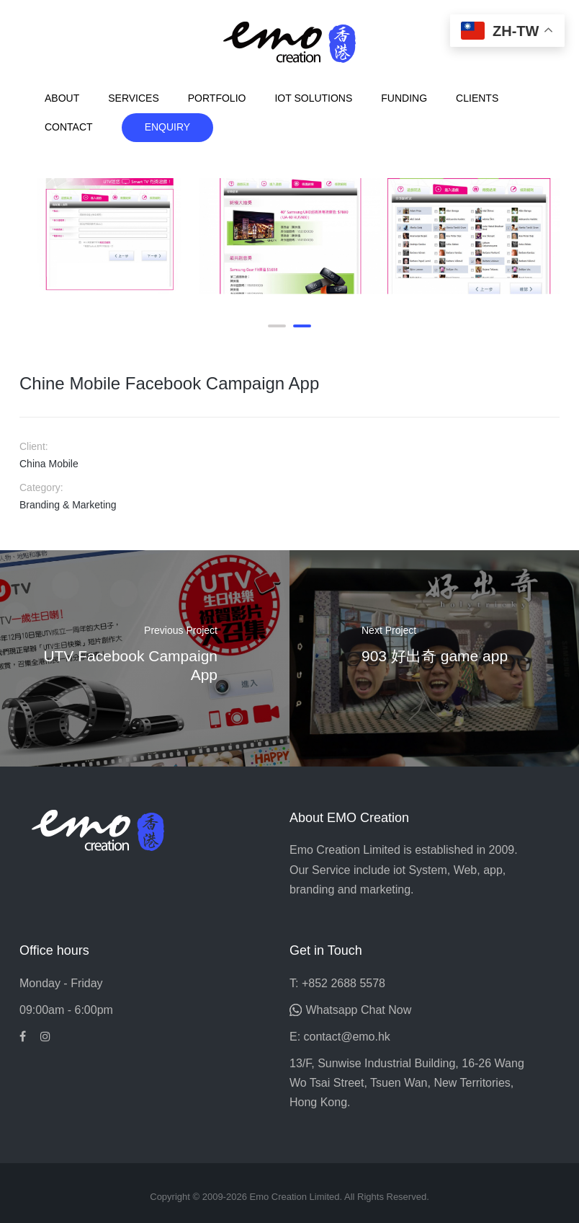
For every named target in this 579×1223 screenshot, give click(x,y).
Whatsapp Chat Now (358, 1010)
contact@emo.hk (347, 1036)
